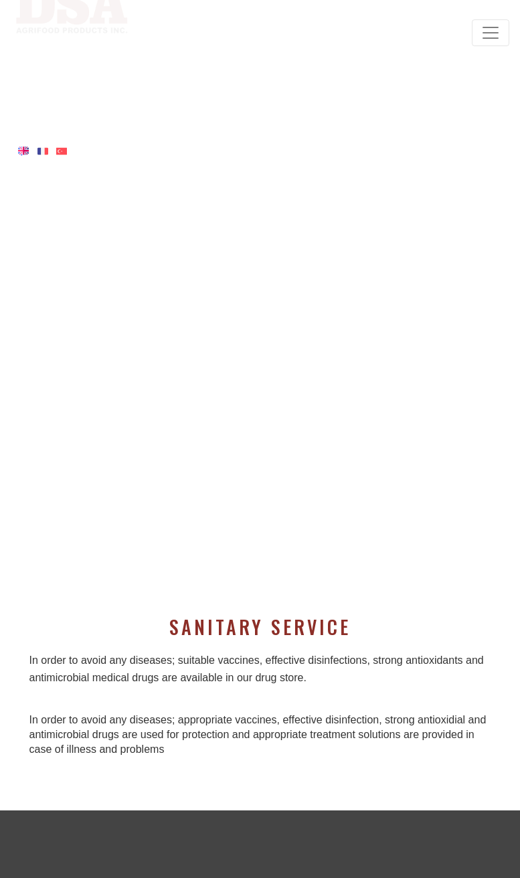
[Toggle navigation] (490, 32)
